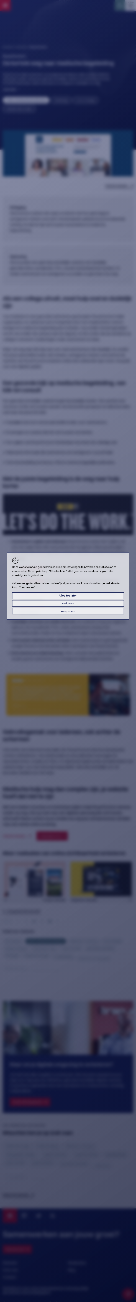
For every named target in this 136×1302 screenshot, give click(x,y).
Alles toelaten (68, 595)
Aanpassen (68, 611)
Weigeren (68, 603)
